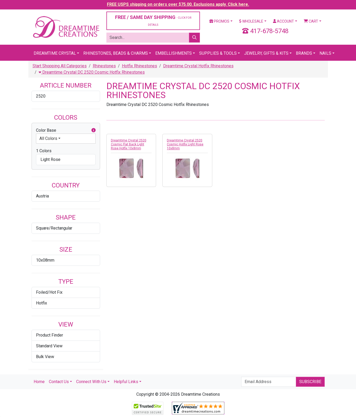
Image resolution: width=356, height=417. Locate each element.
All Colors (48, 138)
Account (283, 21)
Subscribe (310, 381)
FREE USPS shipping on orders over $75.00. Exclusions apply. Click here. (178, 4)
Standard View (49, 345)
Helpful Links (126, 381)
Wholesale (251, 21)
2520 (40, 96)
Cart (311, 21)
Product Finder (49, 335)
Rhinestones (104, 65)
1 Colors (43, 150)
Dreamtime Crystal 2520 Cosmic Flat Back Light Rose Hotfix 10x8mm (128, 144)
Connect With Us (91, 381)
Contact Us (59, 381)
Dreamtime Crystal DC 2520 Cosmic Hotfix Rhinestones (92, 72)
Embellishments (173, 53)
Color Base (66, 130)
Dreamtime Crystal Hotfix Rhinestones (198, 65)
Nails (325, 53)
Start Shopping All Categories (60, 65)
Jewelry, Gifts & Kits (266, 53)
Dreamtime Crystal (55, 53)
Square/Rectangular (54, 228)
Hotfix (41, 303)
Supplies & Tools (218, 53)
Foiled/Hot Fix (49, 292)
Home (39, 381)
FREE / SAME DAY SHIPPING (153, 20)
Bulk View (45, 356)
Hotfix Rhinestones (139, 65)
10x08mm (45, 260)
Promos (219, 21)
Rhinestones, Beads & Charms (115, 53)
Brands (304, 53)
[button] (93, 130)
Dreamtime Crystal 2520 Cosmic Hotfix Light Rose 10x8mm (185, 144)
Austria (42, 196)
